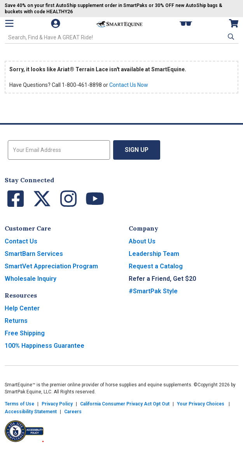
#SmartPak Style (153, 291)
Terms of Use (19, 404)
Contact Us (21, 241)
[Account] (56, 23)
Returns (16, 320)
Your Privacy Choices (200, 404)
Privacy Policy (57, 404)
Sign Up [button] (137, 149)
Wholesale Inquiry (30, 278)
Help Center (22, 308)
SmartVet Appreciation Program (51, 266)
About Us (142, 241)
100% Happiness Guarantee (44, 345)
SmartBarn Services (34, 253)
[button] (230, 36)
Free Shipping (25, 333)
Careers (73, 411)
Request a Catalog (156, 266)
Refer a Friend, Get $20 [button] (162, 278)
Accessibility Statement (31, 411)
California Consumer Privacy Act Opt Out (125, 404)
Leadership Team (154, 253)
